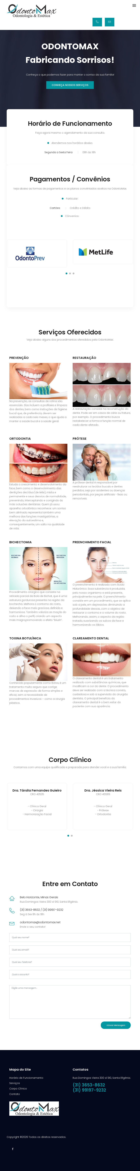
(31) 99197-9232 (89, 1089)
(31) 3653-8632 (89, 1084)
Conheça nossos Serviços (70, 85)
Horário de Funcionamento (26, 1076)
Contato (14, 1093)
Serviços (14, 1082)
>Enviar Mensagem (115, 1024)
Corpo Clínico (18, 1087)
